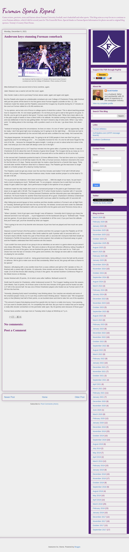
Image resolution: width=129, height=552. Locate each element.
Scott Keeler (112, 91)
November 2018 (99, 478)
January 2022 (98, 363)
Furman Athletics (99, 129)
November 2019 (99, 431)
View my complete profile (103, 103)
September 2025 (99, 243)
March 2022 (97, 354)
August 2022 (98, 350)
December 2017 (99, 517)
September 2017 (99, 530)
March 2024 (97, 286)
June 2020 (97, 410)
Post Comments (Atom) (49, 404)
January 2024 (98, 294)
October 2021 (98, 376)
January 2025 (98, 260)
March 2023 (97, 320)
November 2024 (99, 269)
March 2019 (97, 461)
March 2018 (97, 504)
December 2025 (99, 230)
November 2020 (99, 406)
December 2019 (99, 427)
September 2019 (99, 440)
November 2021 (99, 371)
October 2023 (98, 307)
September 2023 (99, 311)
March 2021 (97, 389)
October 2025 (98, 239)
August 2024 (98, 282)
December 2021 (99, 367)
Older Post (79, 397)
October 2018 (98, 483)
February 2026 (99, 222)
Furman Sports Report (28, 11)
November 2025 (99, 234)
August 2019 (98, 444)
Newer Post (9, 397)
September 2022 (99, 346)
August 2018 (98, 491)
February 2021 (99, 393)
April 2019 (97, 457)
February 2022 (99, 359)
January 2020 (98, 423)
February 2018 (99, 508)
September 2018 (99, 487)
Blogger (77, 547)
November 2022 (99, 337)
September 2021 (99, 380)
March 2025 (97, 252)
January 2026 (98, 226)
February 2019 (99, 465)
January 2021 (98, 397)
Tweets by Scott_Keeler (102, 203)
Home (45, 397)
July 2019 (97, 448)
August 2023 (98, 316)
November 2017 (99, 521)
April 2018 (97, 500)
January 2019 (98, 470)
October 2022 (98, 341)
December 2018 (99, 474)
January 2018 (98, 513)
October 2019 (98, 436)
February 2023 (99, 324)
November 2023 (99, 303)
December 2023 (99, 299)
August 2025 (98, 247)
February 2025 (99, 256)
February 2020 (99, 418)
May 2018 (97, 495)
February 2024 (99, 290)
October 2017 (98, 525)
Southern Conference (101, 140)
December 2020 (99, 401)
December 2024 (99, 264)
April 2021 (97, 384)
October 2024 (98, 273)
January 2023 (98, 329)
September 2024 (99, 277)
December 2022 (99, 333)
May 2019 (97, 453)
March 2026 (97, 217)
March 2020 (97, 414)
